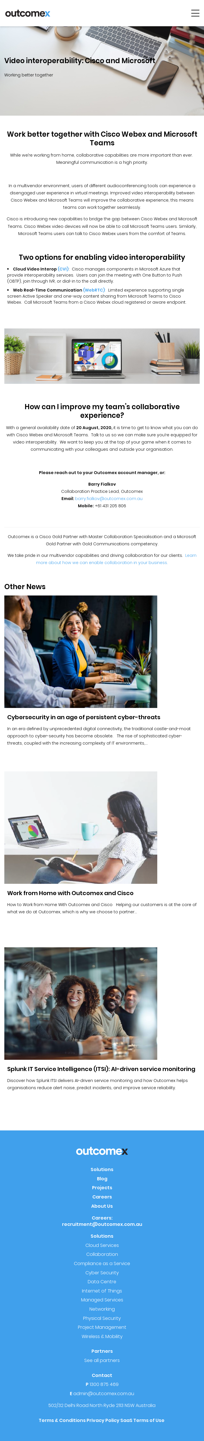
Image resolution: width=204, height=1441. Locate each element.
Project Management (102, 1327)
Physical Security (102, 1318)
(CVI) (63, 269)
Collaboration (102, 1254)
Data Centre (102, 1281)
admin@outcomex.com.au (103, 1393)
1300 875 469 (104, 1384)
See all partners (102, 1360)
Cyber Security (102, 1272)
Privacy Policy (103, 1420)
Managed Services (102, 1300)
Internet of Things (102, 1291)
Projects (102, 1187)
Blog (102, 1178)
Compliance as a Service (102, 1263)
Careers (102, 1197)
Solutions (102, 1169)
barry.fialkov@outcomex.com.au (109, 498)
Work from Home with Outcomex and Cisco (70, 893)
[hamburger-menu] (195, 13)
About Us (102, 1206)
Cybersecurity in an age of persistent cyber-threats (83, 717)
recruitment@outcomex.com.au (102, 1224)
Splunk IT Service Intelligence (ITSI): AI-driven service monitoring (101, 1069)
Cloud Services (102, 1245)
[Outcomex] (28, 13)
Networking (102, 1309)
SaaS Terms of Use (142, 1420)
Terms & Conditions (62, 1420)
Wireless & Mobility (102, 1336)
